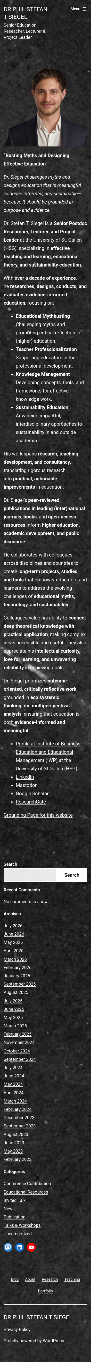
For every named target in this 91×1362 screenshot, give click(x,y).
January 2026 (17, 975)
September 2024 (20, 1059)
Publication (14, 1216)
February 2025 (18, 1034)
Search (10, 864)
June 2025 (14, 1009)
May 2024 (13, 1084)
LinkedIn (25, 777)
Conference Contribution (27, 1183)
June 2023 (14, 1142)
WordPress (53, 1340)
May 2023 (13, 1151)
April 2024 (14, 1092)
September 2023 (20, 1125)
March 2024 (15, 1101)
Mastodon (27, 785)
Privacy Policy (17, 1329)
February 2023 (18, 1159)
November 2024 (19, 1042)
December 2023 (19, 1117)
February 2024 (18, 1109)
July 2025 (13, 1000)
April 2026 (14, 950)
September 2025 (20, 984)
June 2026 (14, 934)
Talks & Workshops (22, 1225)
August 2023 (16, 1134)
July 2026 (13, 925)
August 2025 (16, 992)
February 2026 (18, 967)
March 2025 (15, 1025)
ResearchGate (31, 802)
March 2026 (15, 959)
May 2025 (13, 1017)
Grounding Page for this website (38, 815)
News (9, 1208)
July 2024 (13, 1067)
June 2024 (14, 1075)
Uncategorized (18, 1233)
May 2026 (13, 942)
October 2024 (17, 1050)
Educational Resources (26, 1192)
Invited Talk (15, 1200)
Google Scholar (32, 793)
